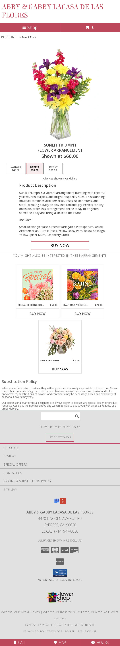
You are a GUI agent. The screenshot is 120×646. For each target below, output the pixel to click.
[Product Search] (60, 416)
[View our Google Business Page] (57, 503)
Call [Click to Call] (20, 642)
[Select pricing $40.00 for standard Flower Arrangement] (16, 168)
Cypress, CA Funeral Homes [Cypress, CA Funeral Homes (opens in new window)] (20, 612)
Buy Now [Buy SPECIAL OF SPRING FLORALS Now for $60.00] (37, 313)
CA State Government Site (76, 625)
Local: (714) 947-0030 (60, 531)
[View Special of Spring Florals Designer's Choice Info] (37, 284)
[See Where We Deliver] (60, 437)
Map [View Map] (60, 642)
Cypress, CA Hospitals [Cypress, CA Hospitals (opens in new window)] (59, 612)
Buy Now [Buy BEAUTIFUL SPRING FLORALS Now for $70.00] (82, 313)
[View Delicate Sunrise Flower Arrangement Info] (60, 339)
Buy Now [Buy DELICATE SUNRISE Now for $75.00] (60, 369)
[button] (60, 573)
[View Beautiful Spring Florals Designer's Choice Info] (82, 284)
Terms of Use (87, 631)
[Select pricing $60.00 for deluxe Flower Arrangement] (34, 168)
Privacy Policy (33, 631)
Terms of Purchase (61, 631)
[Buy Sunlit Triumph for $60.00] (60, 245)
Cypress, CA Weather (40, 625)
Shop (30, 27)
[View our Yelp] (63, 503)
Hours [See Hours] (100, 642)
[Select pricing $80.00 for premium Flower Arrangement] (53, 168)
